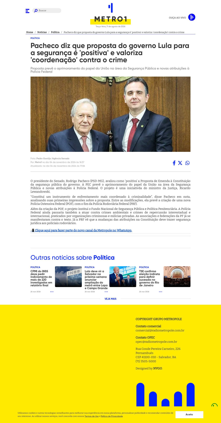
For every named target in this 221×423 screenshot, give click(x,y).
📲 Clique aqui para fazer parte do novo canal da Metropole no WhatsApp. (81, 230)
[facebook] (174, 163)
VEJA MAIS (110, 299)
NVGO (157, 368)
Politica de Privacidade (112, 416)
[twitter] (180, 163)
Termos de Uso (92, 416)
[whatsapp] (187, 163)
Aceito (189, 415)
